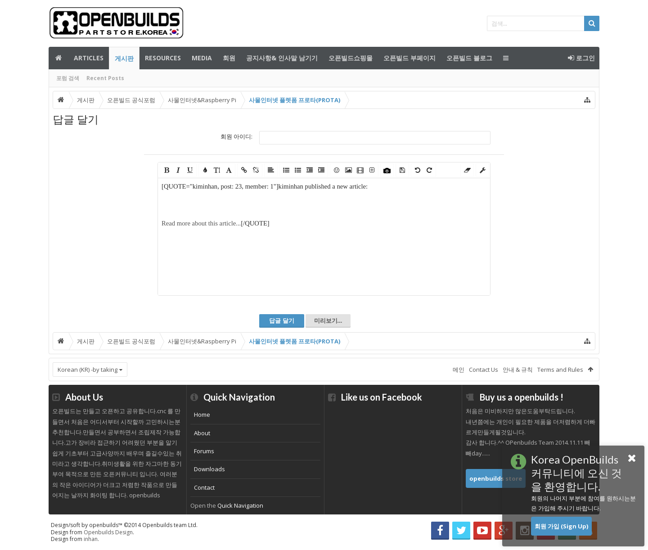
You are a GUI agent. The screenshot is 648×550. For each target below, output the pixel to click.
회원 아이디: (236, 136)
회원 (229, 58)
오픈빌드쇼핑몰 (350, 58)
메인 (58, 58)
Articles (89, 58)
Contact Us (483, 369)
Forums (204, 451)
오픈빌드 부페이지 (409, 58)
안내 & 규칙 (518, 369)
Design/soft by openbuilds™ (124, 525)
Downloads (209, 469)
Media (202, 58)
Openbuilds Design (108, 532)
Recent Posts (105, 78)
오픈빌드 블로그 (469, 58)
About (202, 433)
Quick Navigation (240, 505)
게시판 (124, 58)
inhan (91, 539)
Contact (204, 487)
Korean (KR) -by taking (87, 369)
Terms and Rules (560, 369)
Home (202, 414)
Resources (163, 58)
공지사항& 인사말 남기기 (282, 58)
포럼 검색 (67, 78)
